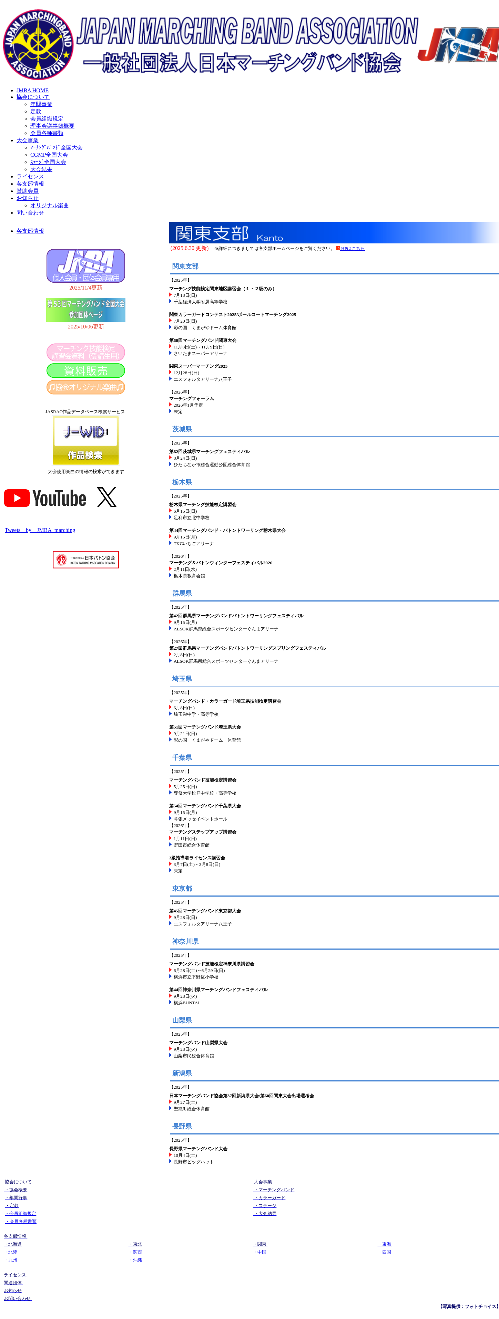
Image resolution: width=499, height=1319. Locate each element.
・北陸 (11, 1252)
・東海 (385, 1244)
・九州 (11, 1260)
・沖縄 (136, 1260)
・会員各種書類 (21, 1221)
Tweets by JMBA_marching (40, 530)
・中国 (260, 1252)
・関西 (136, 1252)
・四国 (385, 1252)
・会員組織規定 (20, 1213)
